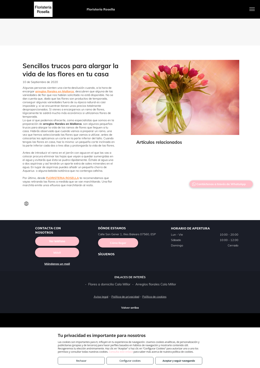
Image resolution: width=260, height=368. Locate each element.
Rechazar (81, 360)
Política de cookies (154, 296)
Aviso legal (101, 296)
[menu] (252, 9)
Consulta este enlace (121, 351)
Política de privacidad (125, 296)
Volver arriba (130, 307)
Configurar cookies (130, 360)
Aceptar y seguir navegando (178, 360)
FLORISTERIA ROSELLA (62, 178)
